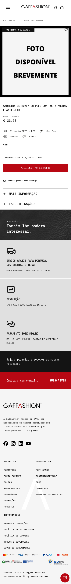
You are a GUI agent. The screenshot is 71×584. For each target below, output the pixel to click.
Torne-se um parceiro (49, 494)
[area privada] (56, 8)
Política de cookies (16, 535)
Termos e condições (16, 523)
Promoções (10, 500)
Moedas (10, 136)
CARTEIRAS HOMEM (33, 20)
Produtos (9, 506)
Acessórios (10, 494)
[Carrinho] (62, 8)
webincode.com (39, 576)
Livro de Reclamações (17, 547)
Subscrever (57, 380)
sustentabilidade (46, 476)
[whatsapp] (64, 577)
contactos (42, 488)
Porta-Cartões (12, 476)
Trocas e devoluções (16, 541)
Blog (38, 482)
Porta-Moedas (12, 488)
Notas (29, 136)
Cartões (48, 131)
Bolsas (8, 482)
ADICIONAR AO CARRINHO (36, 167)
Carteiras (9, 20)
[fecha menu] (8, 7)
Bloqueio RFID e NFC (19, 131)
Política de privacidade (19, 529)
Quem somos (42, 470)
